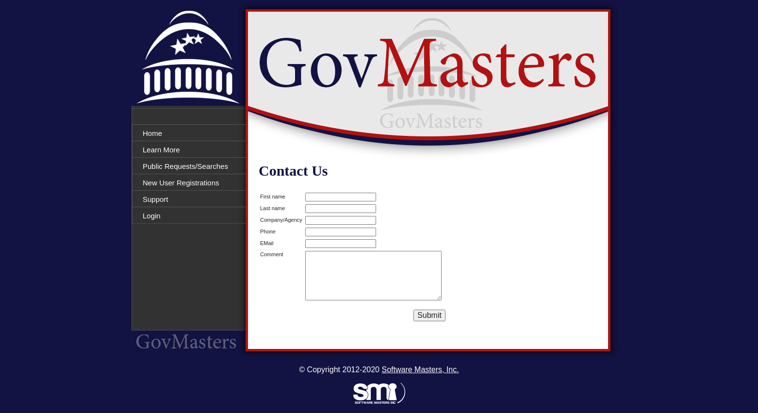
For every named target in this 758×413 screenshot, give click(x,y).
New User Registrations (181, 183)
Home (152, 133)
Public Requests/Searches (185, 166)
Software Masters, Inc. (420, 369)
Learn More (161, 150)
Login (152, 216)
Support (155, 199)
